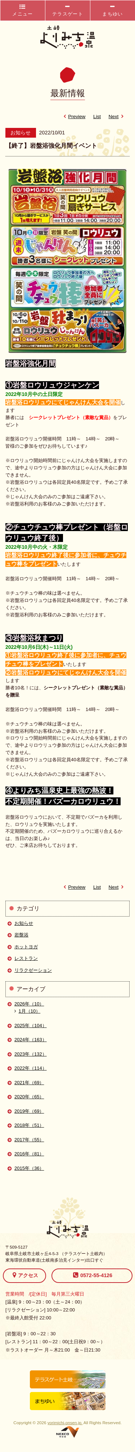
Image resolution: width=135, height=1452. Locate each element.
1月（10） (27, 1011)
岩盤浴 (21, 935)
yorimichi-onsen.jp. (65, 1422)
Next (117, 116)
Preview (73, 116)
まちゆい (112, 10)
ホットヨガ (26, 946)
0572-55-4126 (92, 1275)
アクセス (25, 1275)
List (97, 116)
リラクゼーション (33, 970)
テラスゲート (67, 10)
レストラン (26, 958)
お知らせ (23, 923)
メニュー (22, 10)
